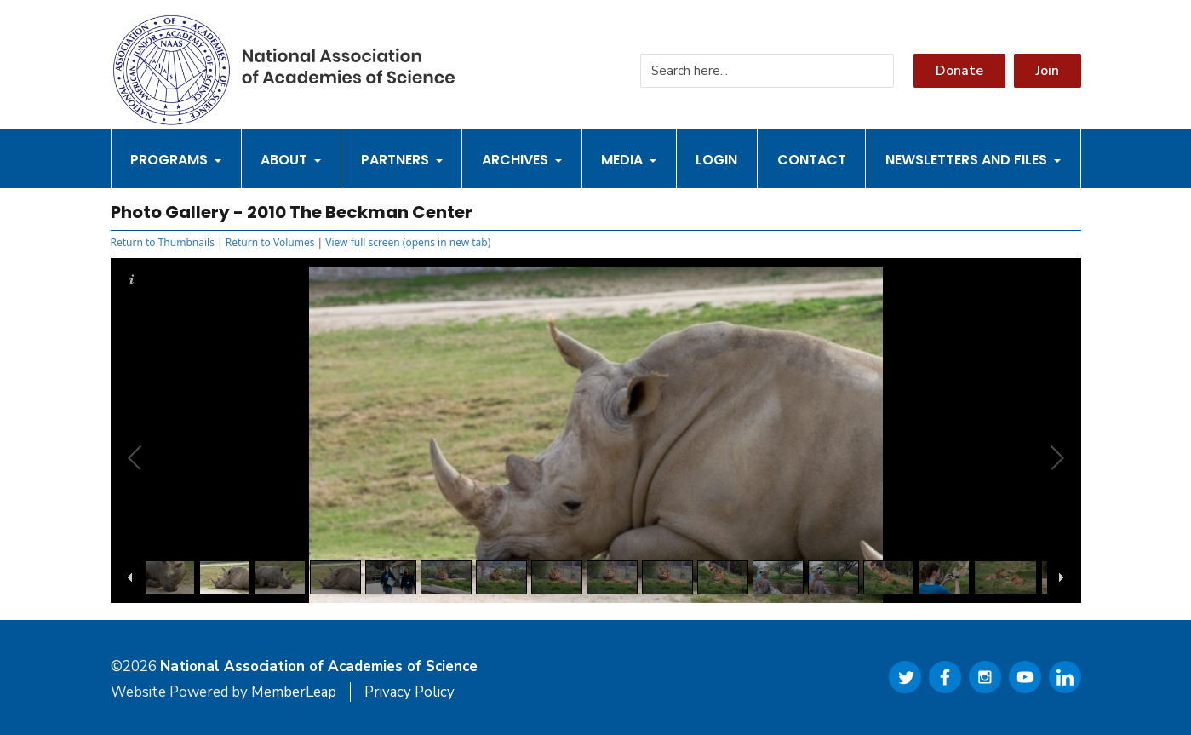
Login (716, 159)
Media (628, 159)
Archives (522, 159)
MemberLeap (293, 692)
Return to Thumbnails (163, 242)
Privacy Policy (409, 692)
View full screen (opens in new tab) (407, 242)
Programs (175, 159)
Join (1047, 70)
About (291, 159)
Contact (811, 159)
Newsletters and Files (973, 159)
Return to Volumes (270, 242)
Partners (402, 159)
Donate (959, 70)
